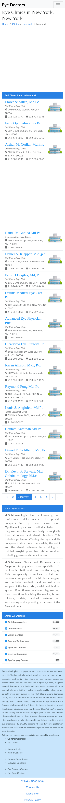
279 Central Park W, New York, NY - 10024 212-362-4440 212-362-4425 (31, 457)
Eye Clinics (13, 742)
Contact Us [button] (32, 787)
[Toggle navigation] (58, 4)
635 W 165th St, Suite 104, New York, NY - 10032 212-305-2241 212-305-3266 (31, 151)
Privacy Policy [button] (32, 799)
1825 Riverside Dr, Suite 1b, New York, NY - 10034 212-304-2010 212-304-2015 (31, 351)
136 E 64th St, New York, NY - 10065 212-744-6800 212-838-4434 (31, 280)
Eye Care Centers (16, 773)
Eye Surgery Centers (17, 769)
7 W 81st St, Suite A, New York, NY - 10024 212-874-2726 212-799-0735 (31, 261)
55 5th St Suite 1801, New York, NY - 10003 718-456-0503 (31, 415)
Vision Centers (14, 752)
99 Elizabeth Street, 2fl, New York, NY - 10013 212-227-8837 (31, 327)
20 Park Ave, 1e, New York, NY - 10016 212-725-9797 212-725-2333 (31, 109)
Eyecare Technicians (17, 758)
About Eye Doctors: (15, 508)
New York (28, 24)
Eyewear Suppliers (16, 762)
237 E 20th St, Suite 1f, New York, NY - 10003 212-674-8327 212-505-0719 (31, 130)
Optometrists (14, 748)
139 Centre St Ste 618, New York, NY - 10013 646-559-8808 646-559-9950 (31, 302)
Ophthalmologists (16, 738)
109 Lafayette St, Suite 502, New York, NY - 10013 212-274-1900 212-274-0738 (31, 394)
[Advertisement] (32, 59)
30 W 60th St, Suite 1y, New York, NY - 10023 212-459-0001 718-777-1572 (31, 372)
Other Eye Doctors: (15, 615)
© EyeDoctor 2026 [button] (32, 780)
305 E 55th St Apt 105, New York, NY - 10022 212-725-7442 (31, 240)
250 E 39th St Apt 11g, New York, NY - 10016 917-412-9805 (31, 436)
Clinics (15, 24)
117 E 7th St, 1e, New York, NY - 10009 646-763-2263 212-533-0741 (31, 480)
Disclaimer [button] (32, 793)
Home (5, 24)
